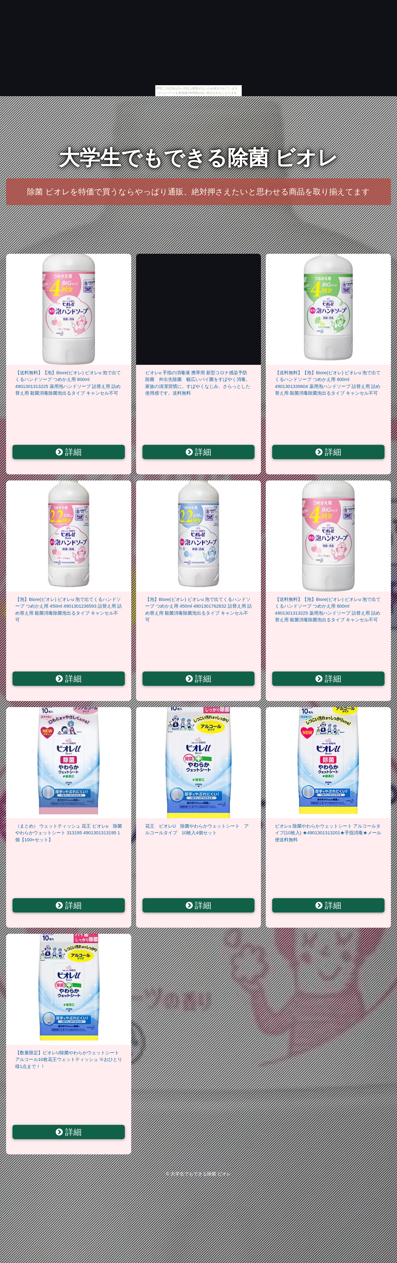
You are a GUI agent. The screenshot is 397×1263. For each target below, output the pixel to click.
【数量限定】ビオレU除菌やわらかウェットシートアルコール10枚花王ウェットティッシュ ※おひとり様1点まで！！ (68, 1059)
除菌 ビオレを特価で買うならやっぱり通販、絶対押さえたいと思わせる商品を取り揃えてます (198, 191)
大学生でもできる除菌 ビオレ (199, 157)
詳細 (69, 452)
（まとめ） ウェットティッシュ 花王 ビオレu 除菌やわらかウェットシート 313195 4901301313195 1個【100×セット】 (68, 832)
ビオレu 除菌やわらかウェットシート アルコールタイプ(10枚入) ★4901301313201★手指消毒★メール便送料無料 (328, 832)
